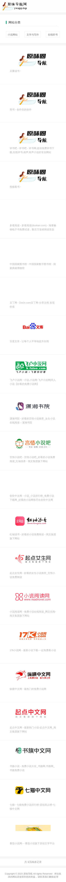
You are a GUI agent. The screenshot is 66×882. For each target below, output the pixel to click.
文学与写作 (33, 34)
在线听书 (53, 34)
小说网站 (13, 34)
